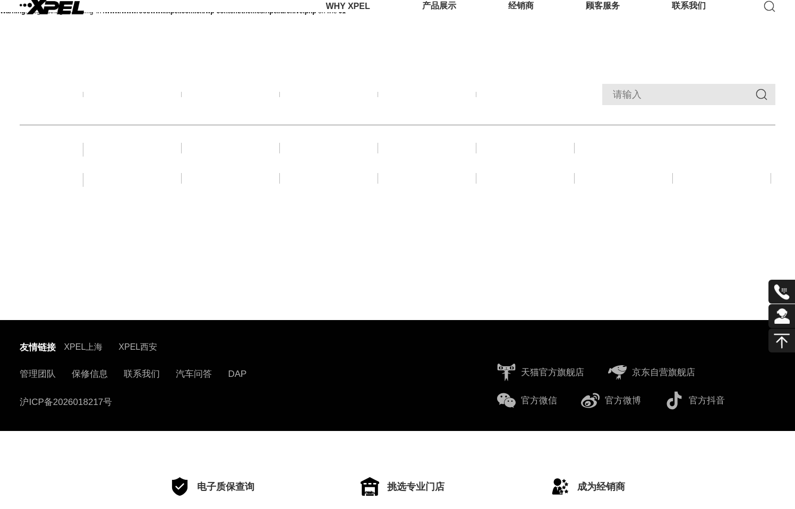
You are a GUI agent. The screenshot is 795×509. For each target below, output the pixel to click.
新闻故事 (132, 157)
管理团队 (38, 407)
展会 (231, 157)
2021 (624, 203)
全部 (133, 97)
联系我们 (689, 23)
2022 (525, 203)
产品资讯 (329, 97)
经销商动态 (526, 97)
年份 (42, 204)
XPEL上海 (83, 379)
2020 (722, 203)
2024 (329, 203)
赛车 (329, 157)
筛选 (42, 97)
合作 (525, 157)
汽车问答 (194, 407)
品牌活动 (231, 97)
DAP (237, 407)
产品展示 (439, 23)
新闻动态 (427, 97)
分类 (42, 157)
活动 (427, 157)
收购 (624, 157)
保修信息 (90, 407)
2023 (427, 203)
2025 (231, 203)
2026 (132, 203)
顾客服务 (603, 23)
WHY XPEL (348, 23)
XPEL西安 (137, 379)
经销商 (521, 23)
